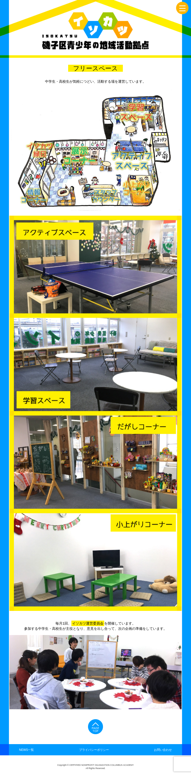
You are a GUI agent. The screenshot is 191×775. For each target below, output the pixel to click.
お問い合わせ (163, 750)
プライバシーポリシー (94, 750)
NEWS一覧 (26, 750)
